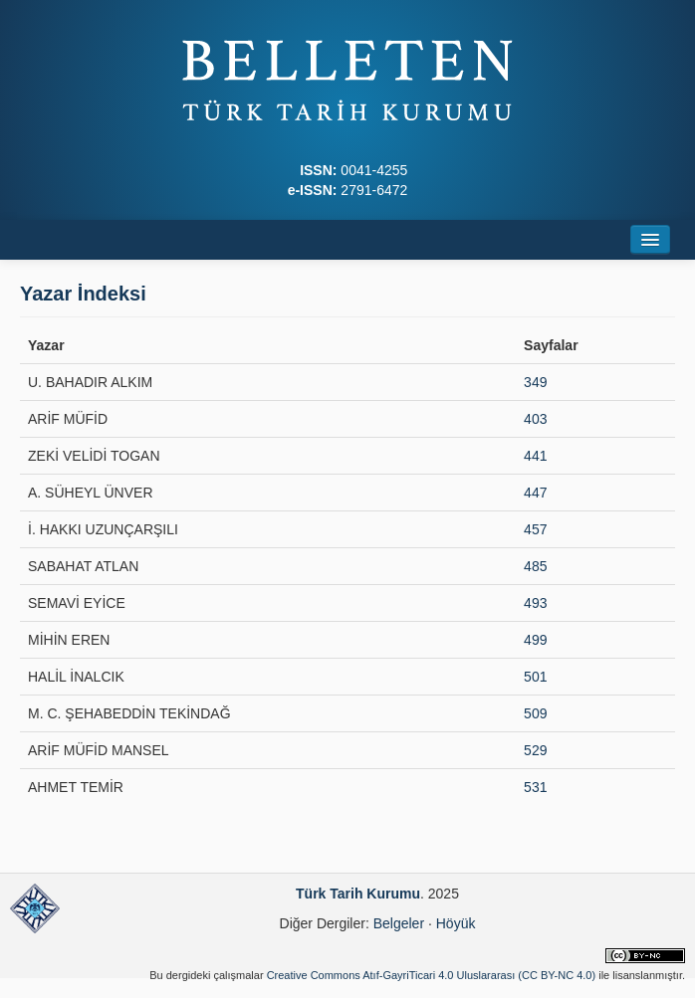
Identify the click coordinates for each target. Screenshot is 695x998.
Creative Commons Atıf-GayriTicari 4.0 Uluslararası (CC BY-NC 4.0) (431, 975)
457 (535, 529)
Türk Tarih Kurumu (358, 893)
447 (535, 492)
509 (535, 713)
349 (535, 382)
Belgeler (398, 923)
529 (535, 750)
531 (535, 787)
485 (535, 566)
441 (535, 456)
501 (535, 677)
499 (535, 640)
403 (535, 419)
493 (535, 603)
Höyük (456, 923)
